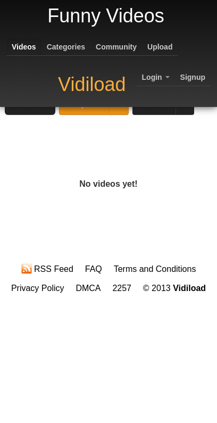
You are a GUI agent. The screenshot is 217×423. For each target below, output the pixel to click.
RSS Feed (47, 268)
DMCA (88, 288)
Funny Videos (105, 16)
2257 (121, 288)
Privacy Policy (37, 288)
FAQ (93, 268)
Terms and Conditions (155, 268)
